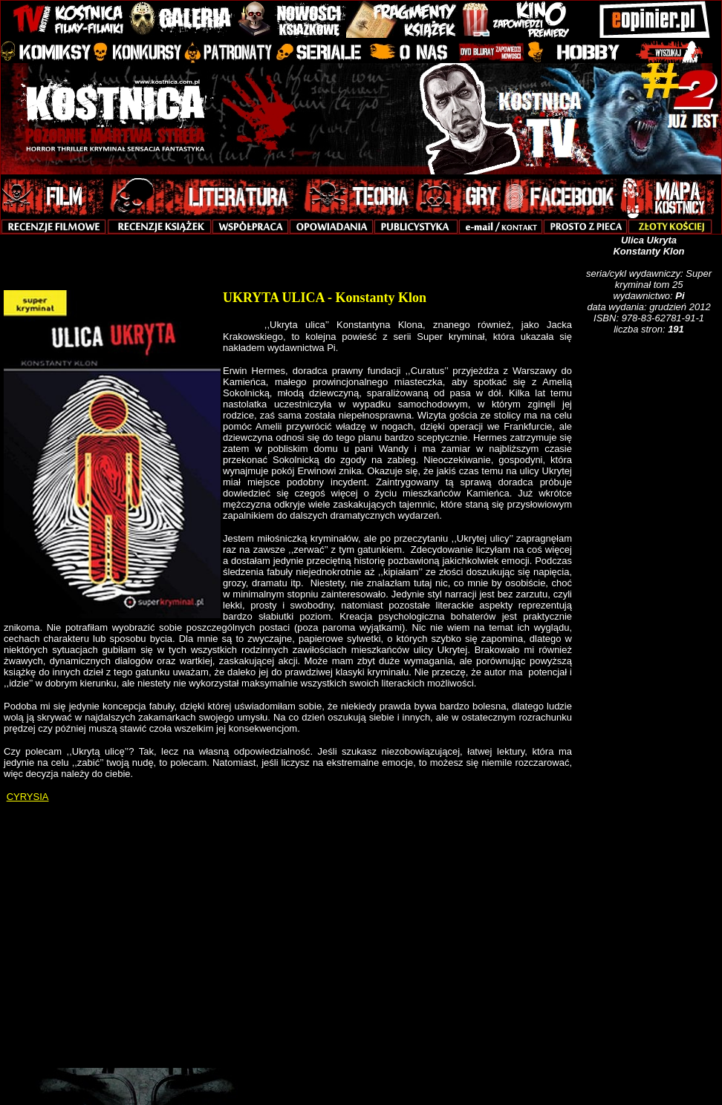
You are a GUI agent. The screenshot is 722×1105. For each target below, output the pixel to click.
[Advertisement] (651, 588)
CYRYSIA (28, 796)
